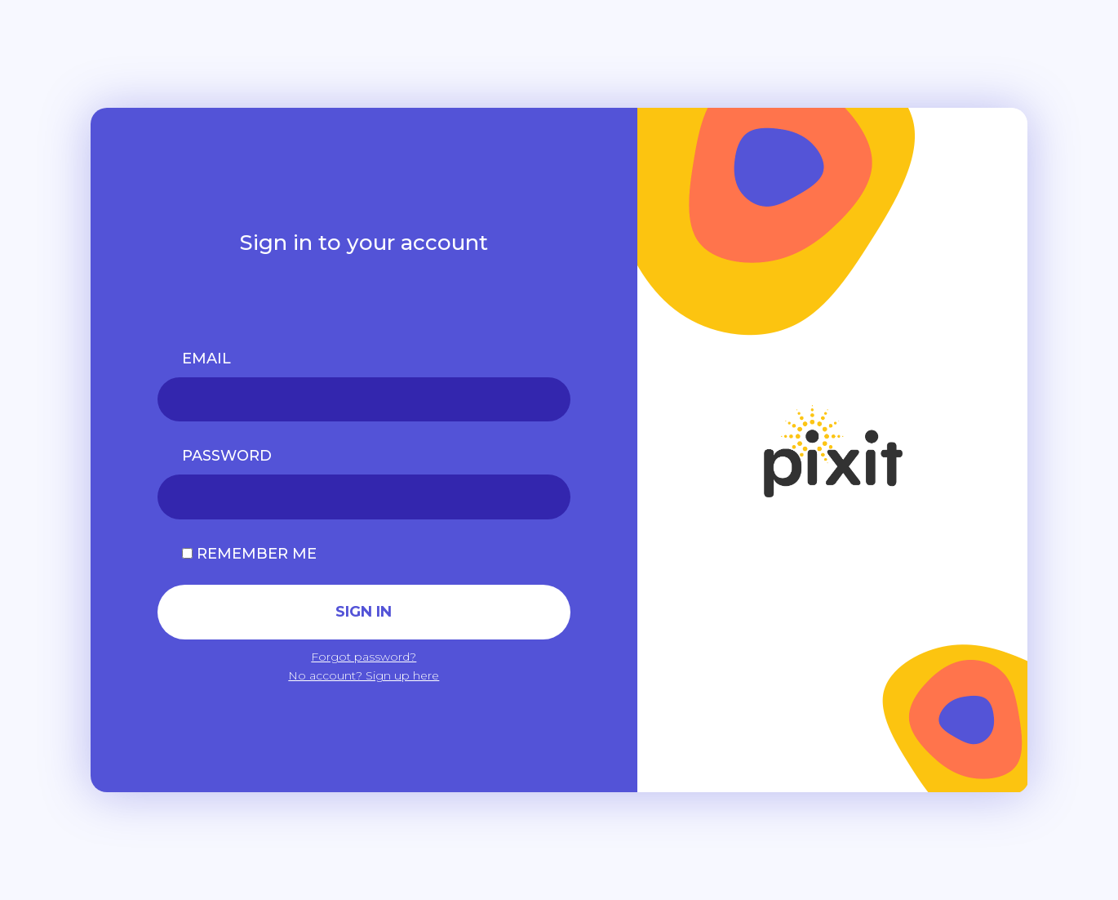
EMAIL (206, 359)
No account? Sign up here (363, 675)
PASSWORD (227, 456)
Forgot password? (363, 656)
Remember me (249, 554)
